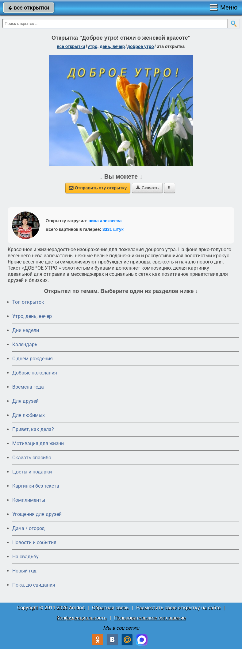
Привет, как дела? (33, 429)
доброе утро (140, 46)
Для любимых (28, 415)
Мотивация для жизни (38, 443)
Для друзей (25, 401)
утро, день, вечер (106, 46)
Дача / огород (28, 528)
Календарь (24, 344)
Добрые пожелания (34, 373)
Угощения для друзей (37, 514)
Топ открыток (28, 302)
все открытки (28, 7)
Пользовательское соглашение (150, 618)
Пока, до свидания (33, 585)
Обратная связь (110, 608)
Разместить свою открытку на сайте (178, 608)
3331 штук (113, 229)
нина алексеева (105, 220)
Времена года (28, 387)
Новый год (24, 571)
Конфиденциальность (81, 618)
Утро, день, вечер (32, 316)
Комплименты (28, 500)
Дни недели (25, 330)
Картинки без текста (35, 486)
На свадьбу (25, 557)
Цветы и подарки (32, 472)
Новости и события (34, 542)
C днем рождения (32, 359)
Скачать (147, 187)
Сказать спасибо (31, 458)
